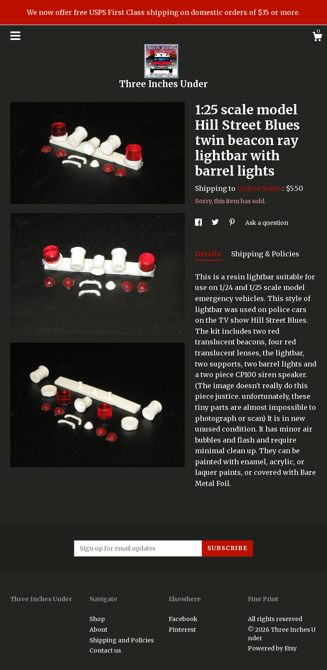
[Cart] (317, 37)
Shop (97, 619)
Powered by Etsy (272, 648)
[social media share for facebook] (199, 223)
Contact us (105, 650)
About (98, 629)
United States (259, 188)
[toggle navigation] (15, 35)
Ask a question (266, 223)
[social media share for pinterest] (233, 223)
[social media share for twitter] (216, 223)
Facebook (183, 619)
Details (209, 254)
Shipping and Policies (121, 640)
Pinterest (182, 629)
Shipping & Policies (265, 254)
